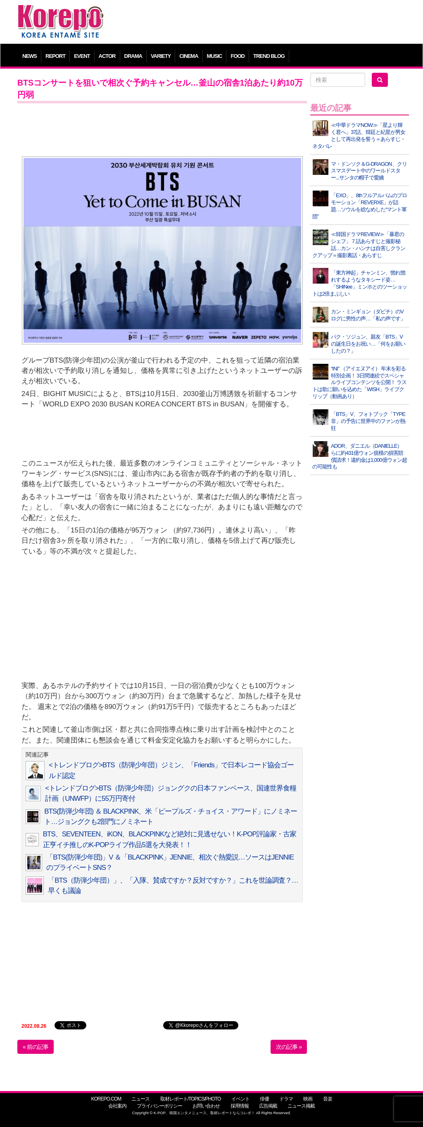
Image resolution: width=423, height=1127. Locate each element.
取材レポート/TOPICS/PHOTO (190, 1099)
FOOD (238, 56)
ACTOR (107, 56)
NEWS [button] (29, 56)
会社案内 (117, 1106)
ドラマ (286, 1099)
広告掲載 (268, 1106)
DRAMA (133, 56)
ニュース (140, 1099)
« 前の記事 (35, 1046)
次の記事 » (289, 1046)
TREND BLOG (269, 56)
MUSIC (214, 56)
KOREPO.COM (106, 1099)
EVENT (82, 56)
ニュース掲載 (301, 1106)
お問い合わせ (206, 1106)
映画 (307, 1099)
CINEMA (188, 56)
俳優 (264, 1099)
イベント (240, 1099)
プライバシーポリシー (159, 1106)
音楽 (327, 1099)
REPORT (55, 56)
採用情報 (240, 1106)
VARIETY (161, 56)
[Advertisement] (261, 22)
